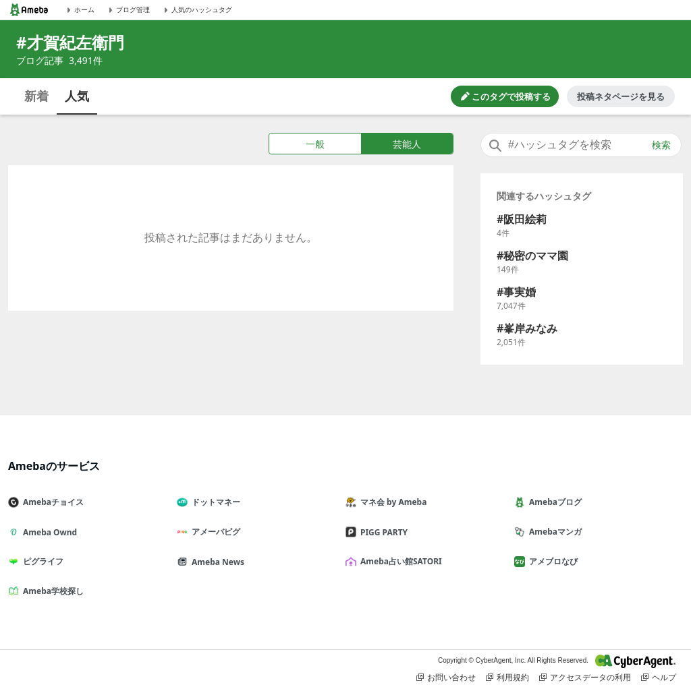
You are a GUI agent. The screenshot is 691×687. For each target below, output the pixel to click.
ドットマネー (214, 502)
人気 (77, 96)
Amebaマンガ (553, 531)
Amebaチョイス (51, 502)
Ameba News (216, 562)
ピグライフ (41, 561)
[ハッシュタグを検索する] (581, 145)
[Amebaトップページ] (29, 9)
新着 (36, 96)
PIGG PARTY (382, 532)
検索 (661, 145)
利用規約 (507, 677)
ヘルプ (658, 677)
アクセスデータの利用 (585, 677)
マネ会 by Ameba (391, 502)
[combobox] (581, 145)
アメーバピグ (214, 531)
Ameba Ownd (48, 532)
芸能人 (407, 144)
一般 (315, 144)
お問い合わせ (446, 677)
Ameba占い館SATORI (399, 561)
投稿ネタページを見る (621, 96)
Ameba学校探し (51, 591)
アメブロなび (551, 561)
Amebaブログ (553, 502)
